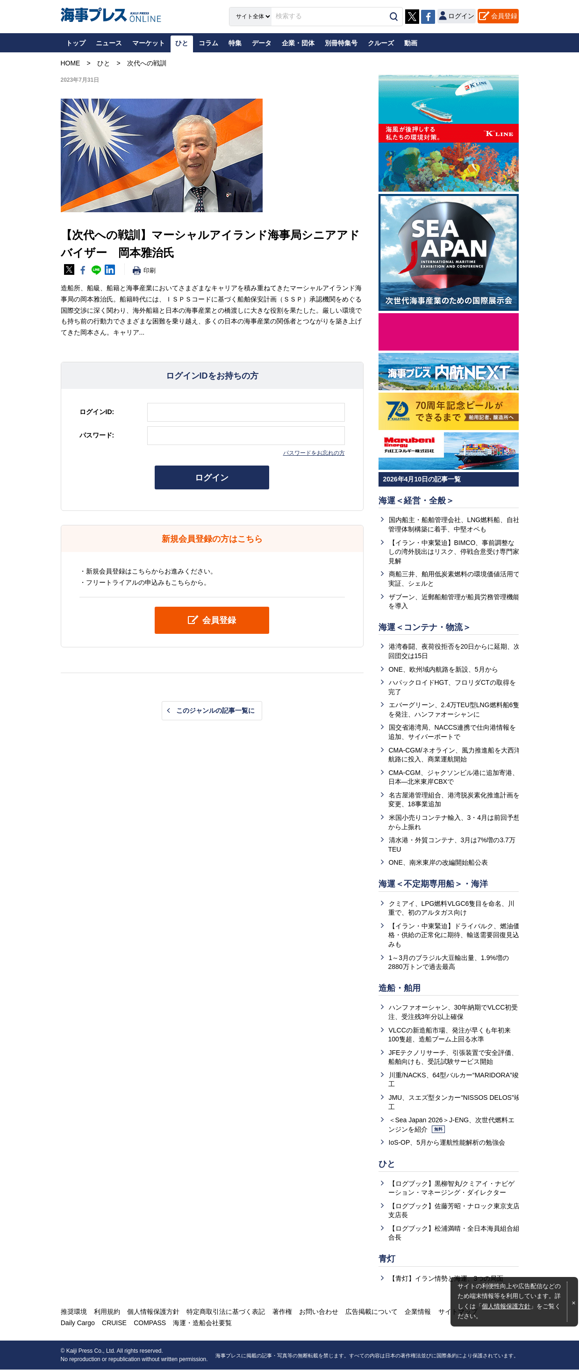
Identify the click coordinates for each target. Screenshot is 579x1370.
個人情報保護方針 (506, 1306)
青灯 (387, 1259)
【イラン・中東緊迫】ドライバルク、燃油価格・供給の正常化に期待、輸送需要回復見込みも (454, 935)
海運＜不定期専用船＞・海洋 (433, 884)
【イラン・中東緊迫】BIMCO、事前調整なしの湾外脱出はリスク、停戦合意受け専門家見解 (453, 552)
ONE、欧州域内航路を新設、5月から (443, 669)
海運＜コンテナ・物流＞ (425, 627)
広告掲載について (371, 1312)
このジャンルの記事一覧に (215, 710)
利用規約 (107, 1312)
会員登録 (504, 16)
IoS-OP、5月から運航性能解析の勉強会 (447, 1143)
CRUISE (114, 1323)
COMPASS (150, 1323)
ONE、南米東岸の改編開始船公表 (438, 863)
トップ (76, 43)
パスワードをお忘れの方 (314, 453)
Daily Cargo (78, 1323)
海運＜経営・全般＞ (416, 500)
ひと (387, 1164)
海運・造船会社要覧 (202, 1323)
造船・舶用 (400, 988)
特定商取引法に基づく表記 (225, 1312)
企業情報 (417, 1312)
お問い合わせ (318, 1312)
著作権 (282, 1312)
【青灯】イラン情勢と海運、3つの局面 (446, 1279)
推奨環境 (74, 1312)
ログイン (212, 477)
